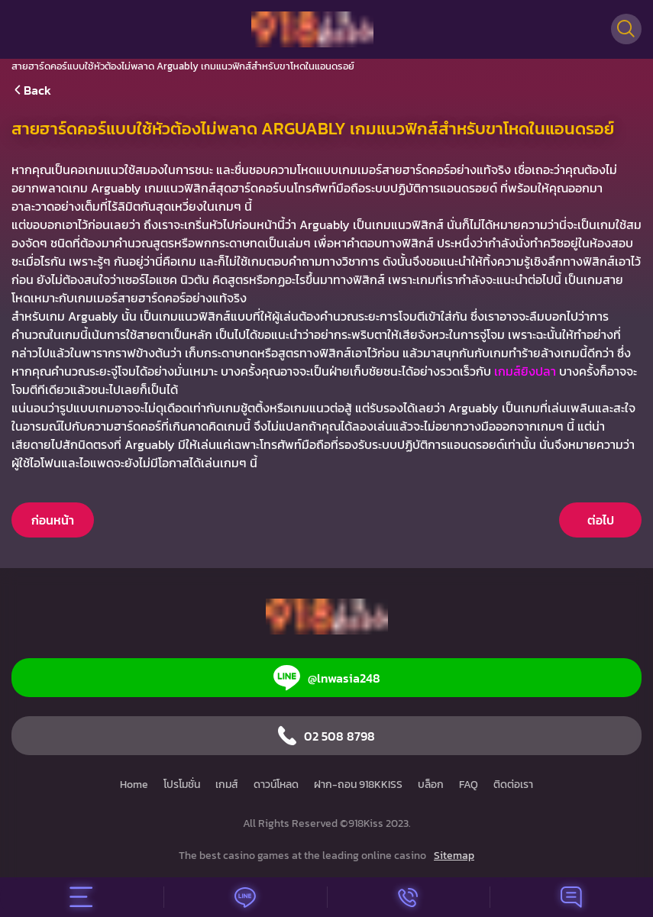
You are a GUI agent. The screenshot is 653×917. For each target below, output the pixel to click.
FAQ (468, 785)
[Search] (626, 29)
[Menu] (81, 897)
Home (134, 785)
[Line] (245, 897)
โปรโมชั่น (181, 785)
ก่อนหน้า (52, 520)
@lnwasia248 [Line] (326, 677)
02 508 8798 (326, 735)
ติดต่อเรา (513, 785)
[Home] (312, 29)
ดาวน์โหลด (276, 785)
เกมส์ (226, 785)
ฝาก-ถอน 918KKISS (358, 785)
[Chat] (571, 897)
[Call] (408, 897)
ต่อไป (600, 520)
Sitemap (454, 856)
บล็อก (431, 785)
